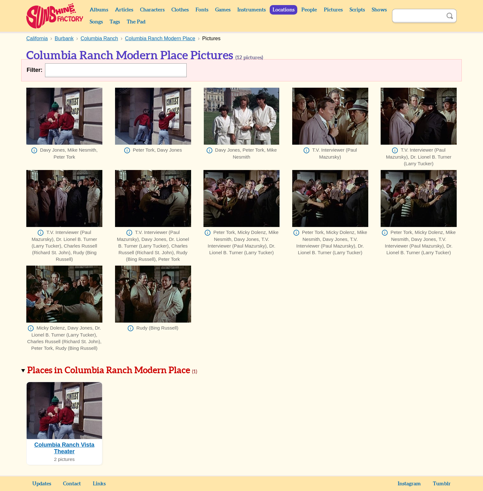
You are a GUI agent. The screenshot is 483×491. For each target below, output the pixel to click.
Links (99, 483)
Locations (283, 9)
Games (222, 9)
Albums (99, 9)
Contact (72, 483)
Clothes (180, 9)
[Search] (417, 16)
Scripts (357, 9)
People (309, 9)
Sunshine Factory (55, 15)
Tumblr (442, 483)
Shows (379, 9)
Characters (152, 9)
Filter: (34, 70)
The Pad (136, 21)
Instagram (409, 483)
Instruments (251, 9)
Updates (41, 483)
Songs (96, 21)
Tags (115, 21)
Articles (124, 9)
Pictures (333, 9)
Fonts (202, 9)
